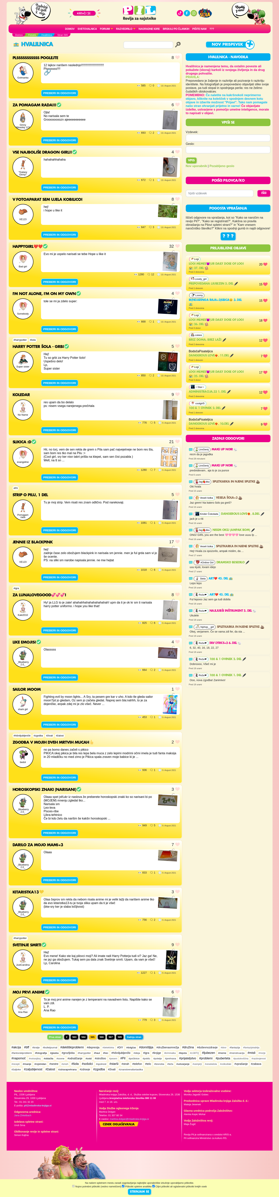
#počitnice (134, 1058)
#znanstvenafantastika (131, 1069)
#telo (148, 1063)
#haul (97, 1053)
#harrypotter (20, 339)
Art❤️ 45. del (221, 578)
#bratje (36, 1047)
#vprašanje (241, 1063)
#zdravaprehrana (67, 1069)
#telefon (137, 1063)
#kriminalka (170, 1053)
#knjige (156, 1052)
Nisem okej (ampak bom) (234, 530)
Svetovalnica (87, 28)
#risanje (27, 1064)
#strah (125, 1063)
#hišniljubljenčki (22, 735)
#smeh (65, 1064)
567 (111, 1037)
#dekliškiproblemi (72, 1047)
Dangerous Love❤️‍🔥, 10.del (211, 423)
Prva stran (55, 1037)
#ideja (137, 1053)
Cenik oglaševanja (119, 1124)
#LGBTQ (194, 1053)
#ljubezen (208, 1052)
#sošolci (87, 1063)
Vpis (191, 160)
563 (74, 1037)
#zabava (256, 1063)
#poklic (146, 1058)
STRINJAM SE (139, 1191)
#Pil (16, 488)
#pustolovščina (240, 1058)
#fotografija (41, 1053)
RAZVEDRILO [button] (124, 28)
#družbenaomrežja (167, 1047)
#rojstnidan (40, 1064)
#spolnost (101, 1064)
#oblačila (48, 1058)
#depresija (93, 1047)
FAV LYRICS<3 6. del (225, 643)
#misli (251, 1052)
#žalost (60, 735)
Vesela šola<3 (229, 497)
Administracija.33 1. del (210, 391)
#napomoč (19, 1058)
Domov (69, 28)
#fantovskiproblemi (22, 1053)
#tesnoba (159, 1064)
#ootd (88, 1058)
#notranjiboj (35, 1058)
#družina (188, 1047)
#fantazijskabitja (251, 1047)
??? (211, 28)
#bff (26, 1047)
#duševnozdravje (207, 1047)
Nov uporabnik (196, 166)
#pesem (113, 1058)
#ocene (60, 1058)
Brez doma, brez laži (207, 339)
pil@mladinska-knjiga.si (37, 1105)
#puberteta (223, 1058)
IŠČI (263, 193)
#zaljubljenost (33, 1069)
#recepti (16, 1064)
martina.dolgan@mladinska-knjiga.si (129, 1119)
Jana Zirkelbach (22, 1115)
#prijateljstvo (187, 1058)
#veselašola (211, 1064)
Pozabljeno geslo (221, 166)
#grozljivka (68, 1052)
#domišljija (146, 1047)
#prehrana (170, 1058)
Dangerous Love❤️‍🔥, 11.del (211, 355)
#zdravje (85, 1069)
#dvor (223, 1047)
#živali (49, 735)
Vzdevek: (192, 132)
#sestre (53, 1063)
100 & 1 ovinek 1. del (227, 675)
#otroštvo (100, 1058)
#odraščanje (75, 1058)
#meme (222, 1053)
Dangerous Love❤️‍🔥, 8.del (242, 514)
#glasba (54, 1053)
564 (83, 1037)
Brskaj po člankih (176, 28)
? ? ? (228, 236)
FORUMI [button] (105, 28)
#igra (16, 588)
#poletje (157, 1058)
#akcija (16, 1047)
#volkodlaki (225, 1064)
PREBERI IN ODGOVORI (59, 93)
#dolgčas (131, 1047)
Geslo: (190, 143)
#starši (113, 1063)
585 (120, 1037)
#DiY (120, 1047)
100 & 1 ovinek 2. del (207, 408)
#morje (262, 1053)
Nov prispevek (227, 45)
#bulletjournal (50, 1047)
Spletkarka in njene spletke (236, 481)
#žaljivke (16, 1069)
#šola (33, 339)
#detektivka (108, 1047)
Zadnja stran (134, 1037)
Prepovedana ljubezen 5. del (213, 283)
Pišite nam (199, 28)
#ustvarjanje (183, 1064)
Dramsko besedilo (233, 562)
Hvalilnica (33, 44)
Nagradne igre (149, 28)
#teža (170, 1064)
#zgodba (38, 735)
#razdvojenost (258, 1058)
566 (102, 1037)
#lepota (183, 1053)
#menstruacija (237, 1053)
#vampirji (197, 1064)
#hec (105, 1053)
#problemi (206, 1058)
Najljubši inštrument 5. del (232, 610)
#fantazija (235, 1047)
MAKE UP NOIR (224, 449)
